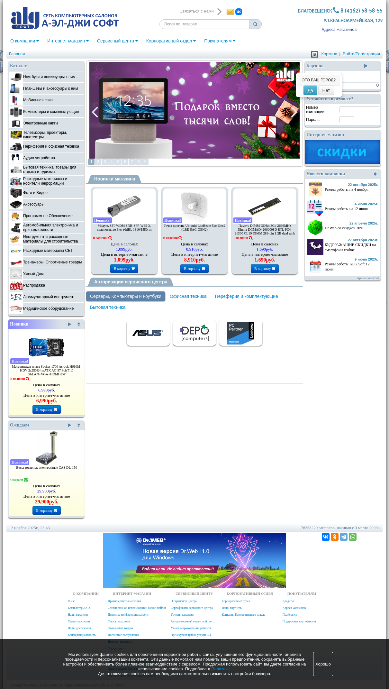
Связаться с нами (79, 621)
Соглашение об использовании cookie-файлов (137, 608)
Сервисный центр (117, 40)
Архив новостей (368, 278)
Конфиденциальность (81, 635)
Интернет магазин (68, 40)
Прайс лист (290, 614)
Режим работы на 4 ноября (346, 189)
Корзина (329, 53)
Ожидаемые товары (120, 628)
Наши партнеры (232, 608)
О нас (71, 601)
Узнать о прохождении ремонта (191, 628)
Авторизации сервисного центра (130, 281)
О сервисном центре (184, 601)
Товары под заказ (119, 621)
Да (310, 90)
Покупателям (219, 40)
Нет (326, 90)
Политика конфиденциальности (128, 614)
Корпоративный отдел (171, 40)
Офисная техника (188, 296)
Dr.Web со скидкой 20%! (345, 228)
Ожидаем (40, 425)
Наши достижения (79, 628)
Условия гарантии (182, 614)
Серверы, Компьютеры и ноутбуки (125, 296)
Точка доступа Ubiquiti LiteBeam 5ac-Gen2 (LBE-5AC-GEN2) (194, 227)
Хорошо (323, 664)
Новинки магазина (114, 178)
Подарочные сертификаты (299, 621)
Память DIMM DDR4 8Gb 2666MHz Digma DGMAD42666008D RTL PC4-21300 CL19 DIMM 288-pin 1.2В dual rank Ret (265, 231)
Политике (220, 668)
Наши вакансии (78, 614)
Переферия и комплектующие (246, 296)
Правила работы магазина (124, 601)
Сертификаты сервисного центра (192, 608)
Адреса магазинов (339, 29)
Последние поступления (123, 635)
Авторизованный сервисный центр (193, 621)
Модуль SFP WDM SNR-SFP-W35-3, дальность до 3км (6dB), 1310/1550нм (124, 227)
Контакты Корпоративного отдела (243, 614)
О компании (24, 40)
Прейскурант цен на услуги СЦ (191, 635)
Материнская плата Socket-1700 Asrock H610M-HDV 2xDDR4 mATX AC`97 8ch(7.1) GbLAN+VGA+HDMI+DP (46, 370)
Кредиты (288, 601)
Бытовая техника (107, 307)
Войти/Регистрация (361, 53)
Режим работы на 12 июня (346, 209)
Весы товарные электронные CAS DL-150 (46, 467)
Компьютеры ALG (79, 608)
